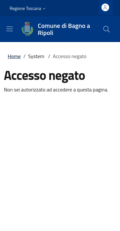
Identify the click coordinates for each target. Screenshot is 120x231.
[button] (28, 8)
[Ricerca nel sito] (106, 29)
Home (14, 56)
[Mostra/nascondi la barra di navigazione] (9, 29)
